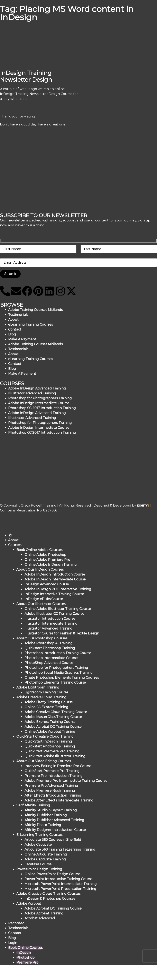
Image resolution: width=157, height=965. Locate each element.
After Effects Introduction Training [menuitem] (53, 795)
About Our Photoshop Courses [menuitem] (41, 638)
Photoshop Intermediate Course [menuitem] (51, 658)
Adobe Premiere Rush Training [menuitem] (50, 790)
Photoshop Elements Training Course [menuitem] (55, 682)
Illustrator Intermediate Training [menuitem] (51, 623)
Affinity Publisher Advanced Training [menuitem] (54, 820)
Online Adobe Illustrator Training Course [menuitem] (58, 609)
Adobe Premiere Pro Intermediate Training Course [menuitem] (66, 781)
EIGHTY (143, 505)
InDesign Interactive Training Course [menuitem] (54, 594)
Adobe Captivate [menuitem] (38, 844)
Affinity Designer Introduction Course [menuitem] (55, 830)
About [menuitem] (13, 540)
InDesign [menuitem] (23, 953)
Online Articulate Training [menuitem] (46, 854)
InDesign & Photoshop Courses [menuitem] (50, 899)
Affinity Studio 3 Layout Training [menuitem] (51, 810)
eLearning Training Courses (30, 324)
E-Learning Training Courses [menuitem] (39, 835)
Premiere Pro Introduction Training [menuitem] (54, 776)
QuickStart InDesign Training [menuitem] (48, 741)
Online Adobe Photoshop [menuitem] (45, 555)
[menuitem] (10, 535)
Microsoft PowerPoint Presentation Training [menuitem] (60, 889)
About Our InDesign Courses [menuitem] (40, 569)
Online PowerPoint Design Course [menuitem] (53, 874)
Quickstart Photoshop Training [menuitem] (50, 648)
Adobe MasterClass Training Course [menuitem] (53, 717)
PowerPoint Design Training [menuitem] (39, 869)
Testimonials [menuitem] (18, 928)
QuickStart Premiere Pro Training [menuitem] (52, 751)
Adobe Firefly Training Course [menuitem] (49, 702)
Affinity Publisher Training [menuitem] (46, 815)
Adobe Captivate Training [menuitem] (45, 859)
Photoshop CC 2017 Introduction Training (42, 433)
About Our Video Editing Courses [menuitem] (43, 761)
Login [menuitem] (12, 943)
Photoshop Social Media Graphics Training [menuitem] (59, 673)
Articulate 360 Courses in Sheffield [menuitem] (53, 840)
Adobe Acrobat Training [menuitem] (44, 913)
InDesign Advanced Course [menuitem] (47, 584)
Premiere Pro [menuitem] (27, 962)
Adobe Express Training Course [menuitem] (50, 722)
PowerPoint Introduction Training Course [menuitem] (59, 879)
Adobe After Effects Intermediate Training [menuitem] (59, 800)
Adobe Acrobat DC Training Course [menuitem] (53, 727)
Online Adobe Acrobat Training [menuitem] (50, 732)
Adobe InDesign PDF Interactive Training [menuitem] (58, 589)
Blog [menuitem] (12, 938)
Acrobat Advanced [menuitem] (40, 918)
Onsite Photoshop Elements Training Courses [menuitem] (62, 677)
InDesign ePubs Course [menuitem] (44, 599)
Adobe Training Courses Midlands (35, 310)
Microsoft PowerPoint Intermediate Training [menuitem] (61, 884)
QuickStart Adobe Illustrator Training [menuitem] (55, 756)
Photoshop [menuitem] (25, 957)
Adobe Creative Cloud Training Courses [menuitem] (48, 894)
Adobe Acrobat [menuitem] (28, 903)
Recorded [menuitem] (16, 923)
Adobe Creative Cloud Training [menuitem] (41, 697)
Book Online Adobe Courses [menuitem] (39, 550)
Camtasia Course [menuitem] (38, 864)
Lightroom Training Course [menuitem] (46, 692)
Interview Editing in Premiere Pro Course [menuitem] (58, 766)
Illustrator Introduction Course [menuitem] (50, 619)
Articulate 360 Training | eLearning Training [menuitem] (60, 849)
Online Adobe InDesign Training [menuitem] (51, 565)
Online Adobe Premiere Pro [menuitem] (47, 560)
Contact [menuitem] (14, 933)
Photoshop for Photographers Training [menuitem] (56, 668)
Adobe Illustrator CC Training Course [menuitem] (54, 614)
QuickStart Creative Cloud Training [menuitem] (45, 736)
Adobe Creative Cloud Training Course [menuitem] (56, 712)
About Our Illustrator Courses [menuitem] (40, 604)
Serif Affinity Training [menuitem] (33, 805)
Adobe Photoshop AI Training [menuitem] (49, 643)
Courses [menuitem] (14, 545)
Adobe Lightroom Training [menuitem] (37, 687)
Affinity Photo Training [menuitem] (43, 825)
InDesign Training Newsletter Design (26, 76)
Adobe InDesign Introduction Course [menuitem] (55, 574)
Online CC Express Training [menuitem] (46, 707)
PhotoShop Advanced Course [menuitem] (49, 663)
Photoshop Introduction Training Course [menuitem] (58, 653)
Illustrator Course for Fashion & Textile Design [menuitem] (62, 633)
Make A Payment (22, 374)
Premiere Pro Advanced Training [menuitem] (51, 786)
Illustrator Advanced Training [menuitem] (48, 628)
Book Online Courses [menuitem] (25, 948)
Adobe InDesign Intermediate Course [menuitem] (55, 579)
